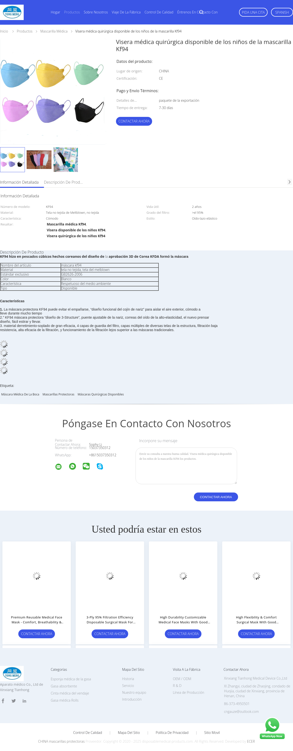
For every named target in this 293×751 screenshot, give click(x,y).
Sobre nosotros (96, 12)
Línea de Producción (188, 692)
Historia (128, 678)
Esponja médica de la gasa (71, 679)
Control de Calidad (87, 732)
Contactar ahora (134, 121)
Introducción (132, 699)
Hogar (55, 12)
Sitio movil (212, 732)
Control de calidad (159, 12)
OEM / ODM (182, 678)
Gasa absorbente (64, 686)
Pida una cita (253, 12)
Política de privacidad (172, 732)
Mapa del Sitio (129, 732)
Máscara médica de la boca (20, 394)
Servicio (128, 685)
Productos (72, 12)
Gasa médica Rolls (65, 700)
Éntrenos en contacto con (197, 12)
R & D (177, 685)
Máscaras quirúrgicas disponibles (101, 394)
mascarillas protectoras (58, 394)
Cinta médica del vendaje (70, 693)
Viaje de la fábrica (126, 12)
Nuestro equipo (134, 692)
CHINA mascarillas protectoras (61, 741)
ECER (251, 741)
